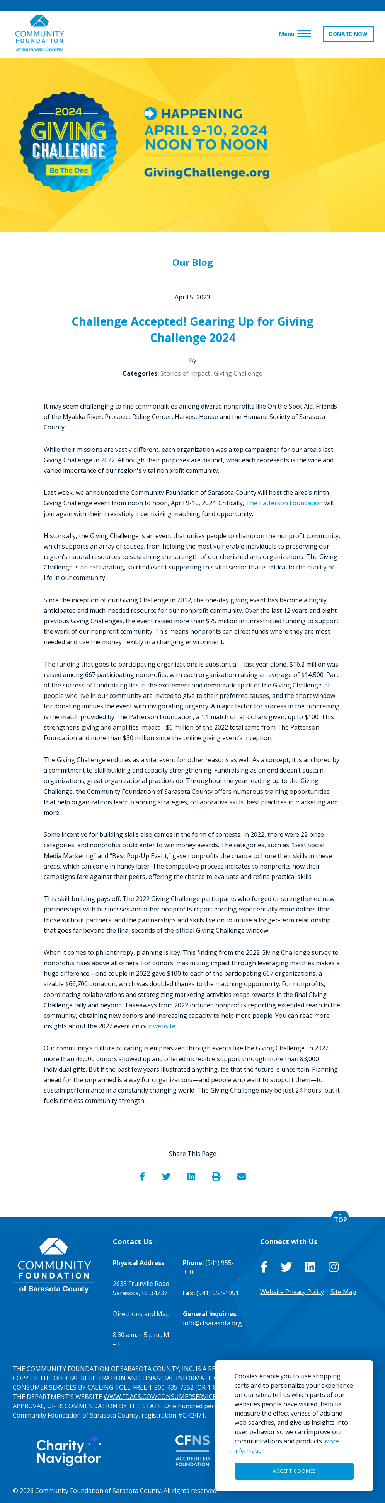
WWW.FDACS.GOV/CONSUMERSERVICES (162, 1396)
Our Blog (192, 262)
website (164, 1026)
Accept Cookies (294, 1471)
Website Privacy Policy (292, 1292)
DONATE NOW (348, 34)
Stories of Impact (185, 373)
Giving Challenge (238, 373)
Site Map (343, 1292)
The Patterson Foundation (284, 503)
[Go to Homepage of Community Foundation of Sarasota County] (39, 34)
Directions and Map (141, 1314)
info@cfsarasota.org (212, 1323)
